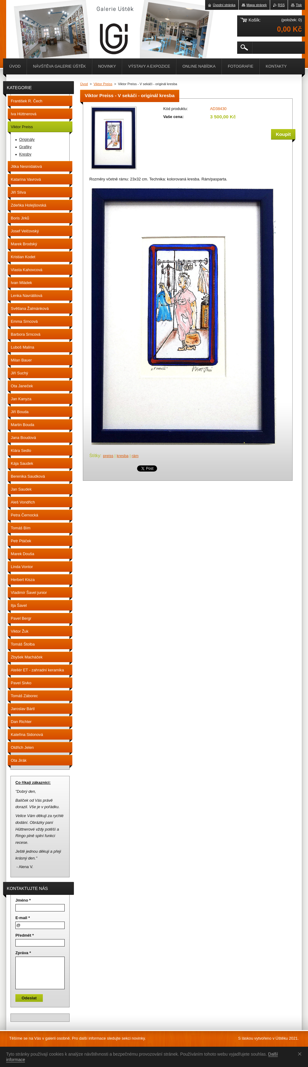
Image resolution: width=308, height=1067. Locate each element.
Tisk (299, 5)
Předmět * (24, 935)
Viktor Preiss (103, 84)
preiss (108, 455)
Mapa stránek (256, 5)
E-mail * (22, 917)
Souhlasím (301, 1054)
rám (135, 455)
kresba (122, 455)
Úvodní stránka (224, 5)
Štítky (94, 455)
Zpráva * (23, 952)
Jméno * (23, 900)
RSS (281, 5)
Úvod (84, 84)
